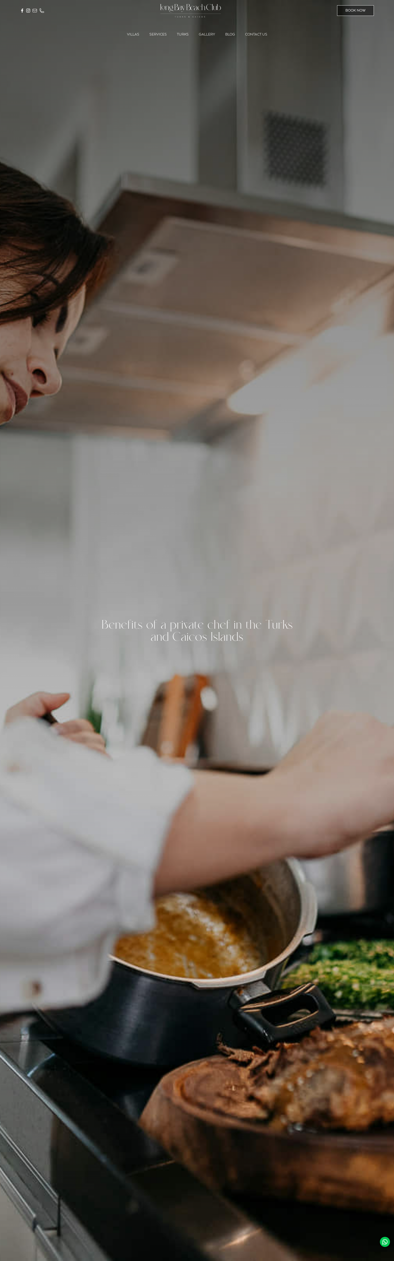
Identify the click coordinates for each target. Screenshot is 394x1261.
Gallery (207, 34)
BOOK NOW (355, 11)
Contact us (256, 34)
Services (158, 34)
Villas (133, 34)
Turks (183, 34)
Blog (230, 34)
